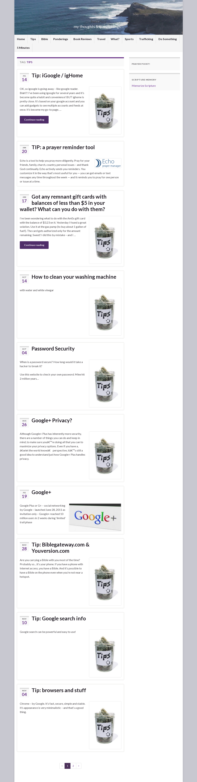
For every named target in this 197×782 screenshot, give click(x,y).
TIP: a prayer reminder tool (63, 147)
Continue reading (34, 119)
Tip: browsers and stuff (59, 690)
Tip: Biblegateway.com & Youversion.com (60, 547)
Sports (129, 39)
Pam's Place (98, 20)
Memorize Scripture (144, 85)
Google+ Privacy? (52, 420)
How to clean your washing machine (74, 277)
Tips (33, 39)
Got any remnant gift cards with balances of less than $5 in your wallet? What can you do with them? (63, 202)
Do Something (167, 39)
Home (21, 39)
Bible (44, 39)
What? (115, 39)
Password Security (53, 348)
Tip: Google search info (59, 618)
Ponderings (60, 39)
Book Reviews (82, 39)
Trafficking (146, 39)
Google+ (41, 492)
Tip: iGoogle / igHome (57, 75)
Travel (101, 39)
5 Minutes (23, 47)
